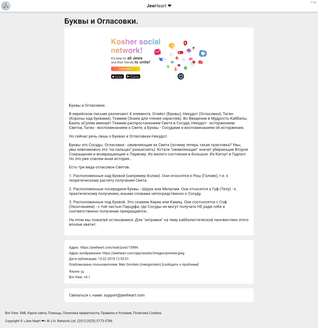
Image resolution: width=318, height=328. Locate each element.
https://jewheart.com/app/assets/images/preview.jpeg (143, 253)
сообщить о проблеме (180, 264)
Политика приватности (81, 313)
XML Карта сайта (33, 313)
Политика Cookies (147, 313)
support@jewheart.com (124, 295)
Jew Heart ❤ (34, 321)
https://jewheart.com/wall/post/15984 (109, 247)
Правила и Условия (116, 313)
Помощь (54, 313)
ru (82, 271)
